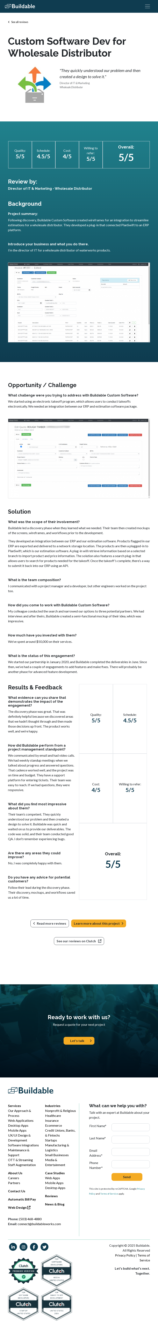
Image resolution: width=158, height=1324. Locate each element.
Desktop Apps (18, 1125)
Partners (14, 1183)
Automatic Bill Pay (22, 1199)
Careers (13, 1178)
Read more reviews (49, 923)
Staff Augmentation (22, 1165)
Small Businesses (57, 1155)
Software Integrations (23, 1145)
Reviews (51, 1196)
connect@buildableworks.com (39, 1224)
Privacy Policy (125, 1255)
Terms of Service (109, 1193)
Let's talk (81, 1040)
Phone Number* (96, 1165)
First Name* (97, 1126)
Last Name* (97, 1138)
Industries (52, 1106)
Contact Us (16, 1191)
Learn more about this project (98, 923)
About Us (15, 1173)
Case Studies (55, 1173)
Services (14, 1106)
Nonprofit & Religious (60, 1111)
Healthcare (53, 1115)
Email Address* (95, 1152)
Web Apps (52, 1178)
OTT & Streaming (20, 1160)
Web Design (19, 1207)
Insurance (52, 1120)
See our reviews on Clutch (79, 941)
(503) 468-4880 (30, 1219)
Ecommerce (53, 1125)
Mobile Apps (17, 1130)
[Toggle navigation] (147, 6)
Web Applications (21, 1120)
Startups (51, 1140)
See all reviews (18, 22)
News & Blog (54, 1204)
